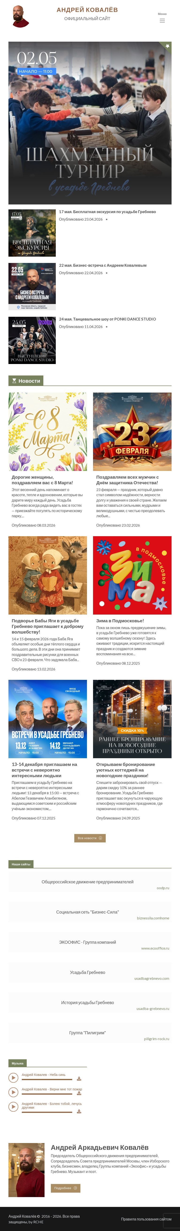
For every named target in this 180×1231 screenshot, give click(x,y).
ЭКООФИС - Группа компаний (87, 942)
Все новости (90, 838)
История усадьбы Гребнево (87, 1002)
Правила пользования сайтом (146, 1219)
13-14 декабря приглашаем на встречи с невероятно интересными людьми (44, 769)
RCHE (38, 1222)
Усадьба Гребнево (87, 972)
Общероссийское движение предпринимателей (88, 881)
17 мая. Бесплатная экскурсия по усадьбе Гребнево (107, 211)
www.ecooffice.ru (155, 948)
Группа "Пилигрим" (87, 1032)
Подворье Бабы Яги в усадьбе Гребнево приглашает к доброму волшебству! (47, 626)
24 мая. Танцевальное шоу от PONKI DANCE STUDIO (107, 319)
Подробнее (65, 1188)
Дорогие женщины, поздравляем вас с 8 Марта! (42, 479)
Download (79, 1082)
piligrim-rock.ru (156, 1038)
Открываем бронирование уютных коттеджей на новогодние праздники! (125, 769)
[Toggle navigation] (162, 18)
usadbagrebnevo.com (152, 978)
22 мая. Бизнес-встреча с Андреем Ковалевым (103, 265)
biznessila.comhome (153, 918)
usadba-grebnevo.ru (153, 1008)
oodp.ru (163, 887)
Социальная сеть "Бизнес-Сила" (87, 911)
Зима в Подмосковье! (120, 620)
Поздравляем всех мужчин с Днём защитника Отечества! (127, 479)
